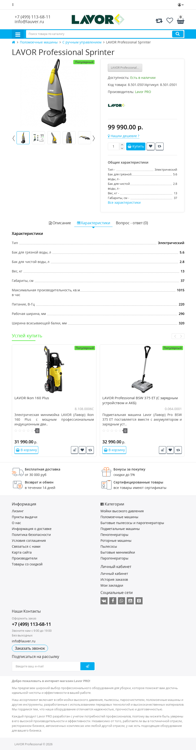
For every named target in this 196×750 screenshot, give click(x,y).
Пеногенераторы (114, 534)
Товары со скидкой (27, 564)
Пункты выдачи (24, 517)
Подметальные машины (120, 528)
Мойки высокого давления (122, 511)
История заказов (114, 579)
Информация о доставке (32, 528)
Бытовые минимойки (117, 552)
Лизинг (18, 511)
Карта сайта (22, 552)
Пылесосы (108, 546)
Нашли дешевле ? (123, 136)
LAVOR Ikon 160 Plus (31, 397)
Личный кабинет (114, 573)
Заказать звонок (30, 648)
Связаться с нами (26, 546)
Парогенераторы (114, 558)
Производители (24, 558)
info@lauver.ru (29, 21)
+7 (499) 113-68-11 (33, 17)
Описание (59, 222)
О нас (16, 523)
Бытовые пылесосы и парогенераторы (132, 523)
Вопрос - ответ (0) (132, 222)
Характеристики (93, 222)
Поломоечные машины (119, 517)
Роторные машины (115, 540)
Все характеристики (124, 202)
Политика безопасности (31, 534)
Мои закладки (111, 585)
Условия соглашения (29, 540)
